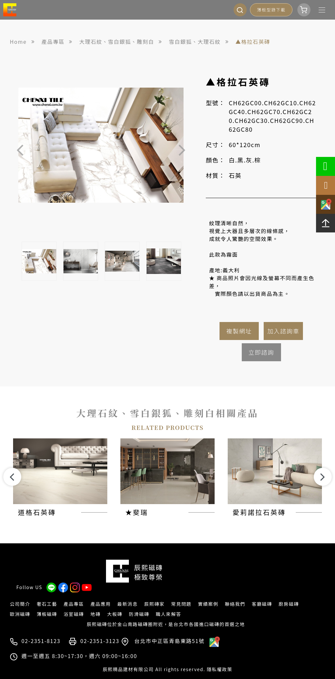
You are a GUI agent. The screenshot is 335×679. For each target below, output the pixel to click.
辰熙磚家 (154, 593)
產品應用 (100, 593)
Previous (20, 149)
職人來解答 (168, 604)
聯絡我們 (235, 593)
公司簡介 (20, 593)
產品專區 (73, 593)
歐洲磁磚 (20, 604)
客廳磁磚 (262, 593)
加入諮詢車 (283, 331)
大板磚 (114, 604)
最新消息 (127, 593)
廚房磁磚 (289, 593)
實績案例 (208, 593)
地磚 (95, 604)
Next (182, 149)
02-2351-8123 (41, 631)
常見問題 (181, 593)
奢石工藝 (47, 593)
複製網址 (239, 331)
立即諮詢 (261, 352)
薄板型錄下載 (271, 10)
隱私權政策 (219, 659)
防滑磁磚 (139, 604)
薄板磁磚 (47, 604)
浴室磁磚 (73, 604)
